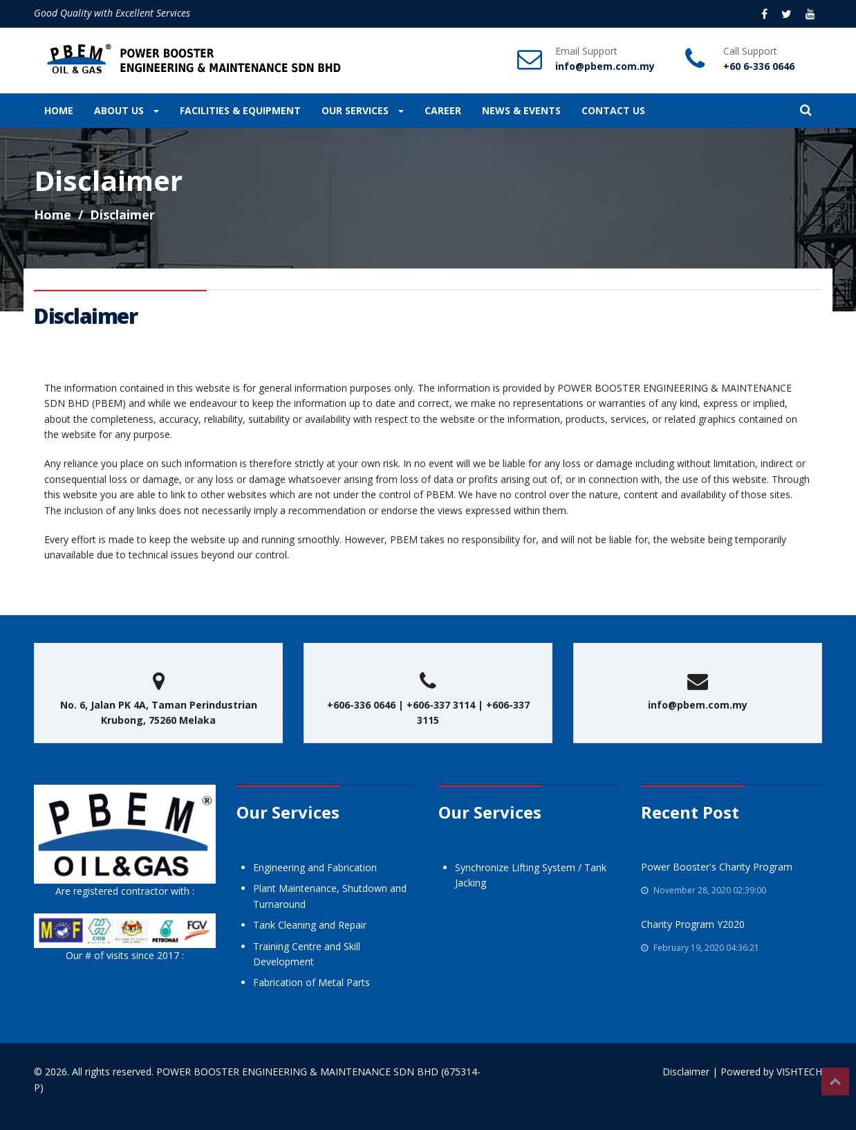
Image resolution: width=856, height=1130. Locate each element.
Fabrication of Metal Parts (311, 982)
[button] (806, 110)
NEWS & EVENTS (521, 110)
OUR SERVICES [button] (363, 110)
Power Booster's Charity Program (716, 866)
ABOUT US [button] (126, 110)
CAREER (443, 110)
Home (52, 214)
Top (835, 1081)
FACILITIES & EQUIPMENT (240, 110)
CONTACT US (613, 110)
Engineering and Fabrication (315, 867)
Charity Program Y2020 (693, 924)
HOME (58, 110)
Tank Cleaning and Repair (309, 924)
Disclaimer (685, 1071)
